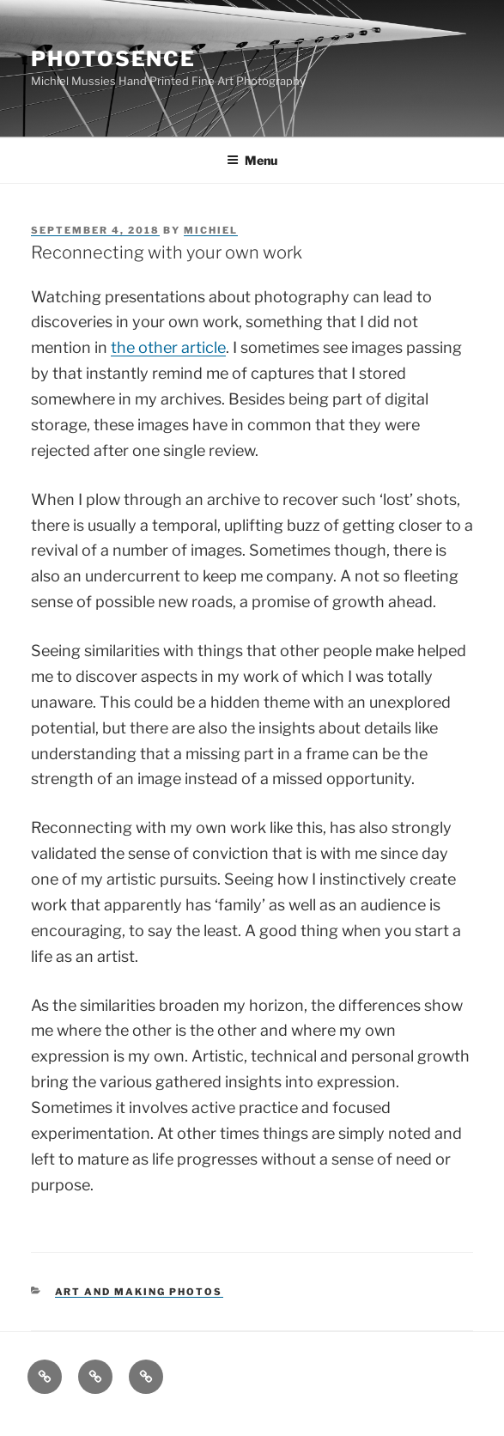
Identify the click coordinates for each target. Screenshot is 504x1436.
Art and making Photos (139, 1292)
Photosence (113, 58)
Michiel (211, 230)
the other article (168, 347)
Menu (252, 160)
